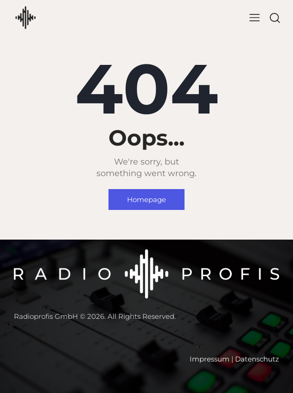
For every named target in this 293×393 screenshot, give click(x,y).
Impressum (209, 359)
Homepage (146, 199)
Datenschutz (257, 359)
